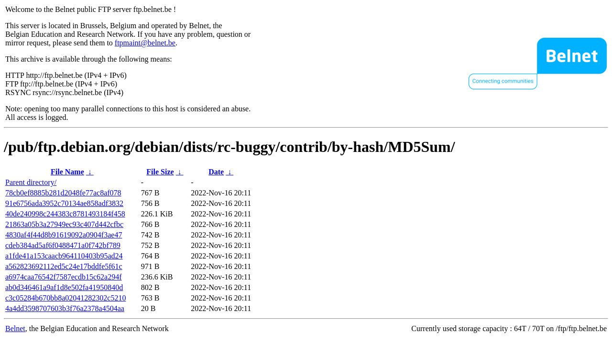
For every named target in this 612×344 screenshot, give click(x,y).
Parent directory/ (30, 182)
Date (216, 172)
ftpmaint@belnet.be (145, 43)
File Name (67, 172)
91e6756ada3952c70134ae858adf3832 (64, 203)
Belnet (15, 328)
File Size (160, 172)
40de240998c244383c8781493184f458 (65, 214)
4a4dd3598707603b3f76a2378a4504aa (64, 308)
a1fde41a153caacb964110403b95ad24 (64, 256)
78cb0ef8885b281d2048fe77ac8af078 (63, 193)
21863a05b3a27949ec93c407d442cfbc (64, 224)
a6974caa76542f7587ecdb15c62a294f (63, 277)
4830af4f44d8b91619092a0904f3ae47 (63, 235)
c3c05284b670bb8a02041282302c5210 (65, 298)
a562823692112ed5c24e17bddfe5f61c (63, 266)
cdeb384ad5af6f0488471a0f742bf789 (62, 245)
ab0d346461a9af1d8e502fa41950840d (64, 287)
